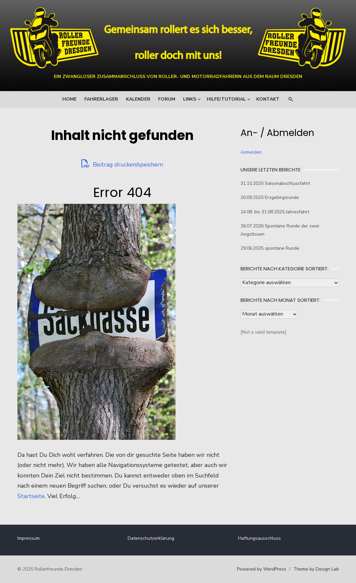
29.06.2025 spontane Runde (270, 248)
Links (189, 99)
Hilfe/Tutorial (226, 99)
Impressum (28, 538)
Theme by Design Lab (316, 569)
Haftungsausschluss (259, 538)
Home (69, 99)
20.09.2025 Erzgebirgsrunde (270, 197)
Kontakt (268, 99)
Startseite (31, 496)
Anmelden (251, 152)
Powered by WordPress (261, 569)
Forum (166, 99)
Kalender (138, 99)
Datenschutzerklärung (151, 538)
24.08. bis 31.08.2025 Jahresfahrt (275, 212)
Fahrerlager (101, 99)
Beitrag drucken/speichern (122, 163)
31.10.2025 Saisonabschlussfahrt (275, 183)
